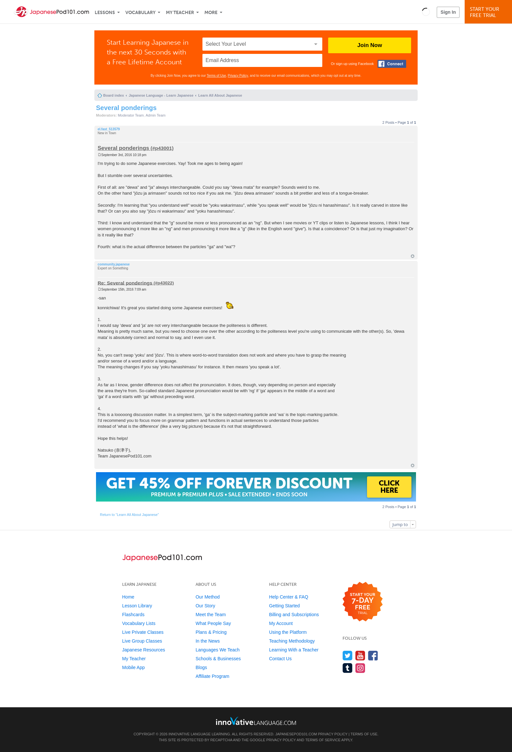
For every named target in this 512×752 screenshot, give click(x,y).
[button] (426, 12)
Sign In (448, 12)
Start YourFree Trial (489, 12)
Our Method (208, 597)
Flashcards (133, 614)
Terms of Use (216, 75)
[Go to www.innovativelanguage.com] (256, 720)
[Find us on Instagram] (360, 668)
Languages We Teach (218, 649)
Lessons (105, 12)
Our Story (205, 605)
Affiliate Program (212, 676)
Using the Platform (288, 632)
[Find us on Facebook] (373, 655)
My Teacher (180, 12)
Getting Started (284, 605)
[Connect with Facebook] (392, 64)
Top (412, 256)
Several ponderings (126, 107)
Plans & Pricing (211, 632)
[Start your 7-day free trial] (363, 602)
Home (128, 597)
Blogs (201, 667)
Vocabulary (140, 12)
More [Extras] (210, 12)
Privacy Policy (238, 75)
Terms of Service (323, 740)
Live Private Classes (143, 632)
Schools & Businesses (218, 658)
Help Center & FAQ (288, 597)
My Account (281, 623)
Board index (113, 95)
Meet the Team (211, 614)
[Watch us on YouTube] (360, 655)
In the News (208, 641)
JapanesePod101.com (296, 734)
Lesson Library (137, 605)
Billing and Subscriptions (294, 614)
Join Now (369, 45)
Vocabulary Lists (138, 623)
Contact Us (280, 658)
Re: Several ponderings (125, 282)
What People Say (213, 623)
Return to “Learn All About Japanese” (129, 515)
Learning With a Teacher (294, 649)
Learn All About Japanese (220, 95)
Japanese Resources (143, 649)
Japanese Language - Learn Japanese (161, 95)
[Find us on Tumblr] (348, 668)
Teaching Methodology (292, 641)
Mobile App (133, 667)
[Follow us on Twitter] (348, 655)
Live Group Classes (142, 641)
